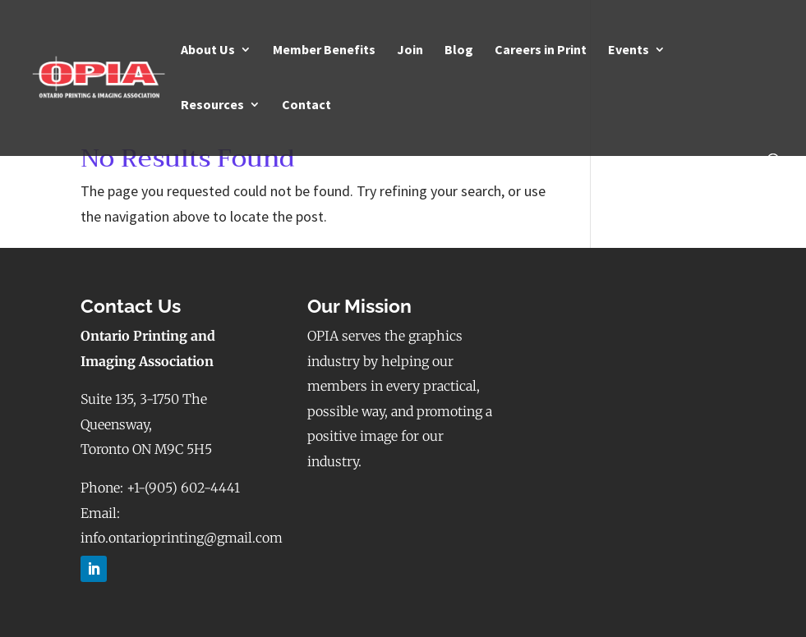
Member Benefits (324, 50)
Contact (306, 105)
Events (628, 50)
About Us (208, 50)
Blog (458, 50)
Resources (212, 105)
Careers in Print (541, 50)
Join (410, 50)
